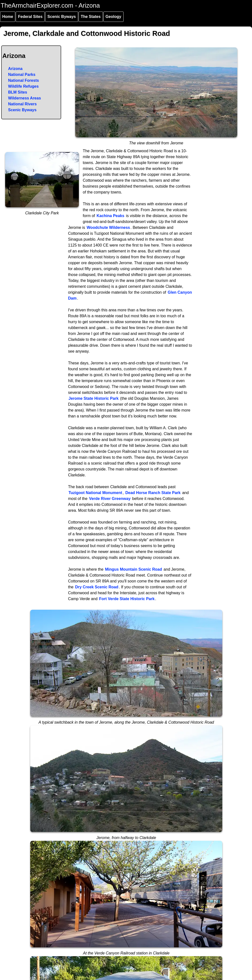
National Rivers (22, 104)
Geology (113, 16)
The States (91, 16)
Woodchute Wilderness (108, 227)
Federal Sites (30, 16)
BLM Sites (17, 92)
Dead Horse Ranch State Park (153, 493)
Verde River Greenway (110, 499)
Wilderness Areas (24, 98)
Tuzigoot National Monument (95, 493)
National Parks (21, 74)
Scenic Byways (61, 16)
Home (7, 16)
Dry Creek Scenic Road (96, 587)
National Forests (23, 80)
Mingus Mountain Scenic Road (133, 569)
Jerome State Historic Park (94, 398)
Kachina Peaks (110, 216)
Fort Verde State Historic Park (127, 599)
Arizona (15, 69)
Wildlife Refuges (23, 86)
